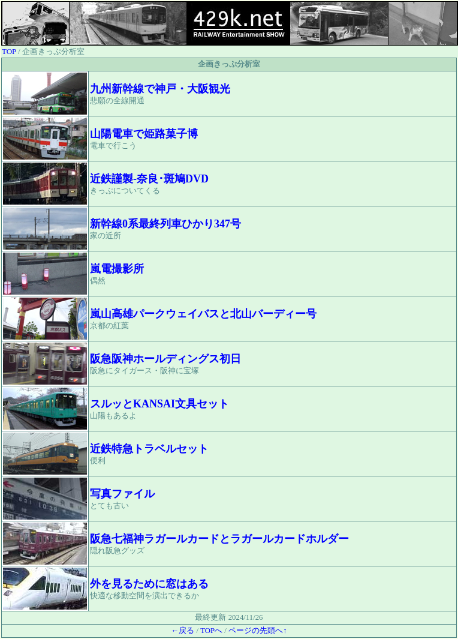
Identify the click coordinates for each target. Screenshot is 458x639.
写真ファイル (122, 494)
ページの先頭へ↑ (257, 630)
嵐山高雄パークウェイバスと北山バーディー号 (203, 314)
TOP (9, 51)
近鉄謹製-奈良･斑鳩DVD (149, 179)
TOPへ (211, 630)
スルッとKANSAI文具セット (159, 404)
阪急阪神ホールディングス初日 (165, 359)
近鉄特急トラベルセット (149, 449)
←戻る (182, 630)
